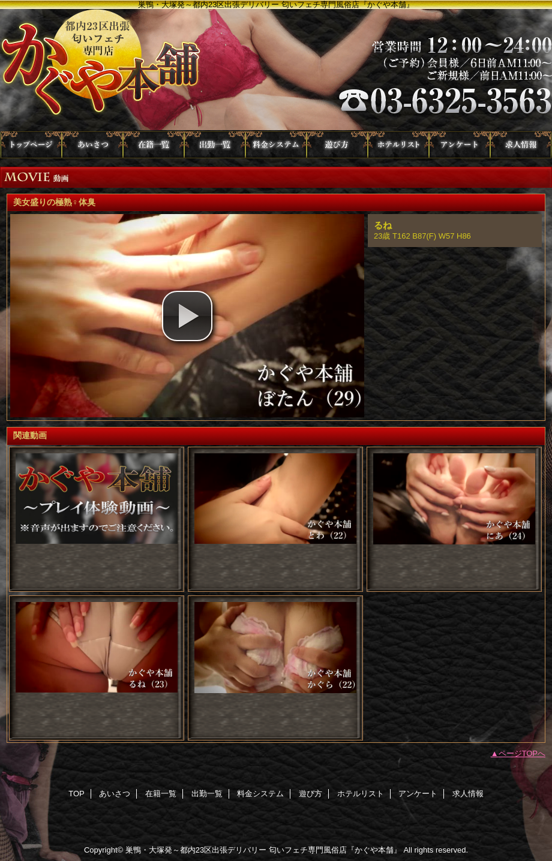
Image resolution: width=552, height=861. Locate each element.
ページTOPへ (522, 753)
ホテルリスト (398, 144)
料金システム (276, 144)
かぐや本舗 (276, 70)
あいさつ (92, 144)
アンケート (459, 144)
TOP (31, 144)
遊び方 (337, 144)
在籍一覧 (153, 144)
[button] (187, 316)
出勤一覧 (214, 144)
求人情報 (520, 144)
